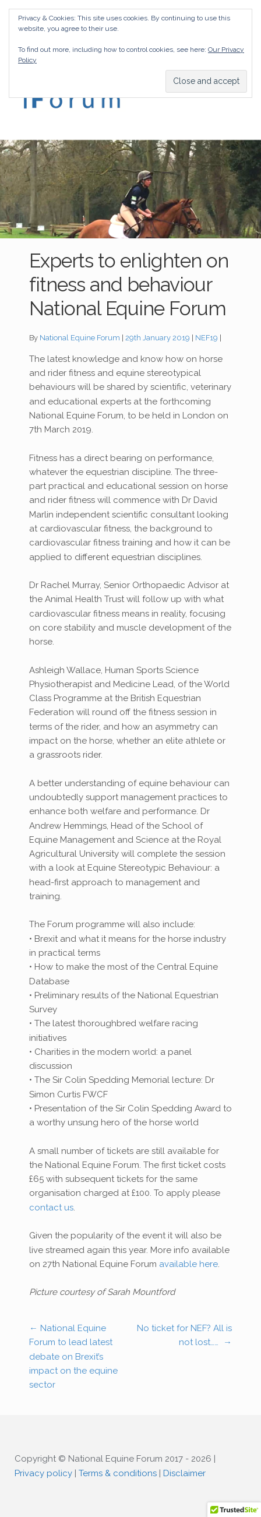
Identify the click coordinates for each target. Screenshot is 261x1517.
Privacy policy (43, 1473)
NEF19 (206, 337)
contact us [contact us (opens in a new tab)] (51, 1207)
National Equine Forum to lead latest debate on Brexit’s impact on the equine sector (73, 1356)
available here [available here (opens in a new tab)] (188, 1264)
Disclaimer (184, 1473)
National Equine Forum (80, 337)
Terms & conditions (118, 1473)
